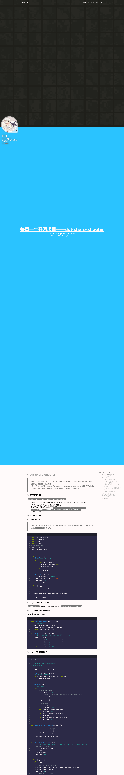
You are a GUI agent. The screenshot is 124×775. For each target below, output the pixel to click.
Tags (100, 2)
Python (64, 233)
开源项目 (72, 233)
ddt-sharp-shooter (42, 474)
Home (85, 2)
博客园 (6, 143)
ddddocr (49, 486)
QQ (3, 143)
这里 (77, 488)
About (90, 2)
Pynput (43, 481)
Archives (95, 2)
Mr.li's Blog (26, 2)
